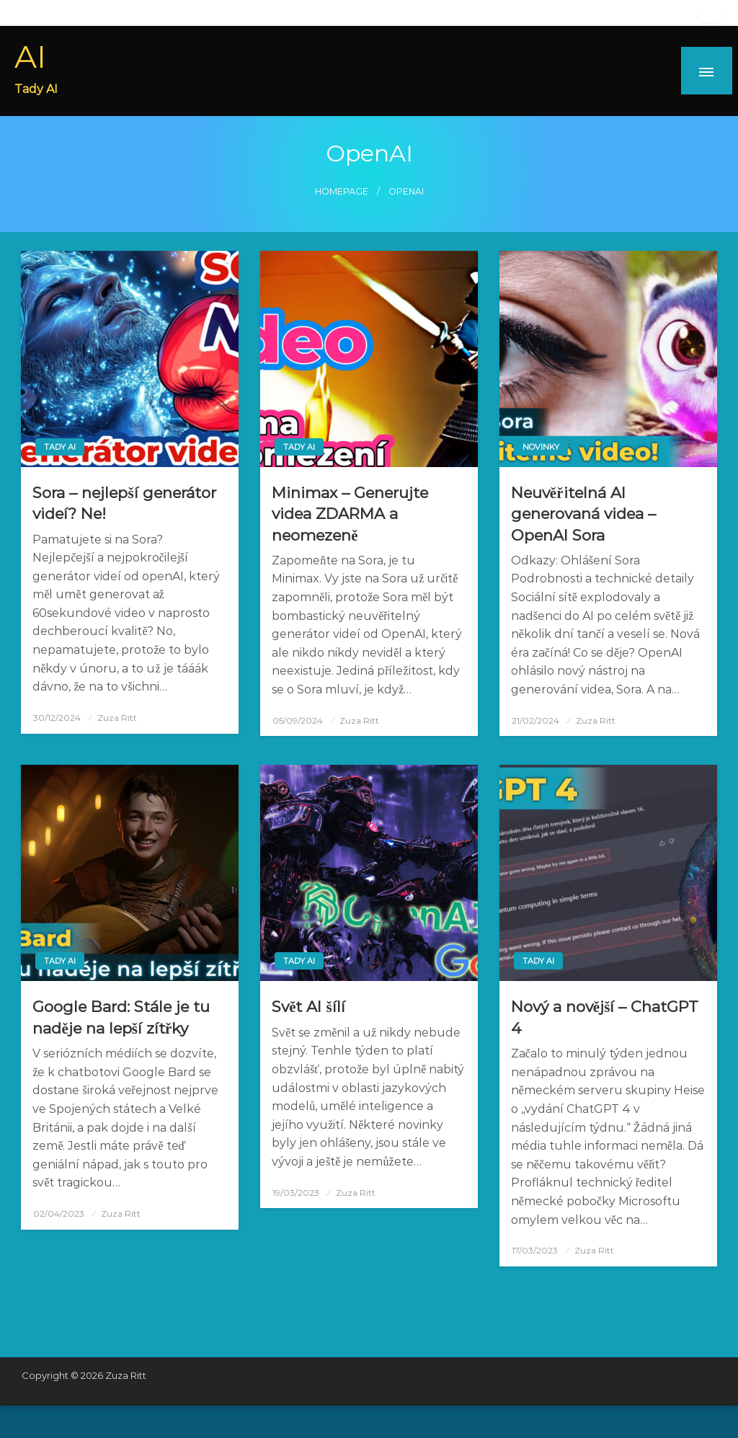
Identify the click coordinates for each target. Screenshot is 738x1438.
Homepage (341, 191)
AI (30, 56)
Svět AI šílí (308, 1007)
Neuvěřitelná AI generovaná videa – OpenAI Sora (583, 514)
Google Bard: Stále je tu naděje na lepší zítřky (121, 1017)
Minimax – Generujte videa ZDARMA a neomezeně (350, 514)
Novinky (541, 447)
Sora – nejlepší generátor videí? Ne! (123, 503)
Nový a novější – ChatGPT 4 (605, 1017)
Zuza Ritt (117, 717)
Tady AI (60, 447)
